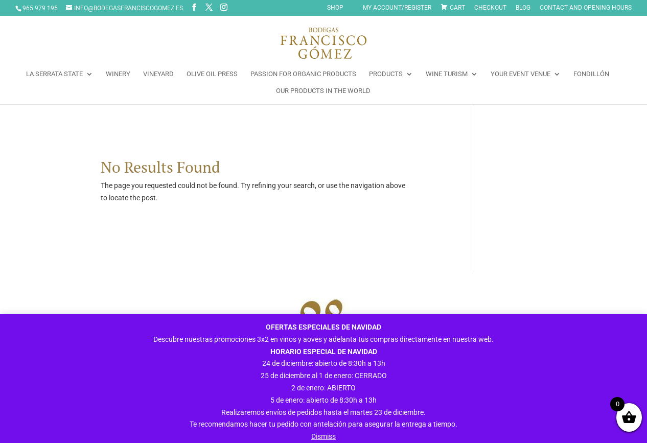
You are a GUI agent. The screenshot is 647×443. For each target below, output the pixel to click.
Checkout (490, 8)
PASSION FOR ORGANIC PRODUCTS (303, 74)
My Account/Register (397, 8)
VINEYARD (158, 74)
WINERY (118, 74)
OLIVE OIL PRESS (212, 74)
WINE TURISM (447, 74)
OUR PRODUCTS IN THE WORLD (323, 91)
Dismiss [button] (323, 436)
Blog (523, 8)
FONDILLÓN (591, 74)
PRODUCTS (386, 74)
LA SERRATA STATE (54, 74)
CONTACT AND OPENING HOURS (586, 8)
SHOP (335, 8)
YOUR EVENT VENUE (520, 74)
